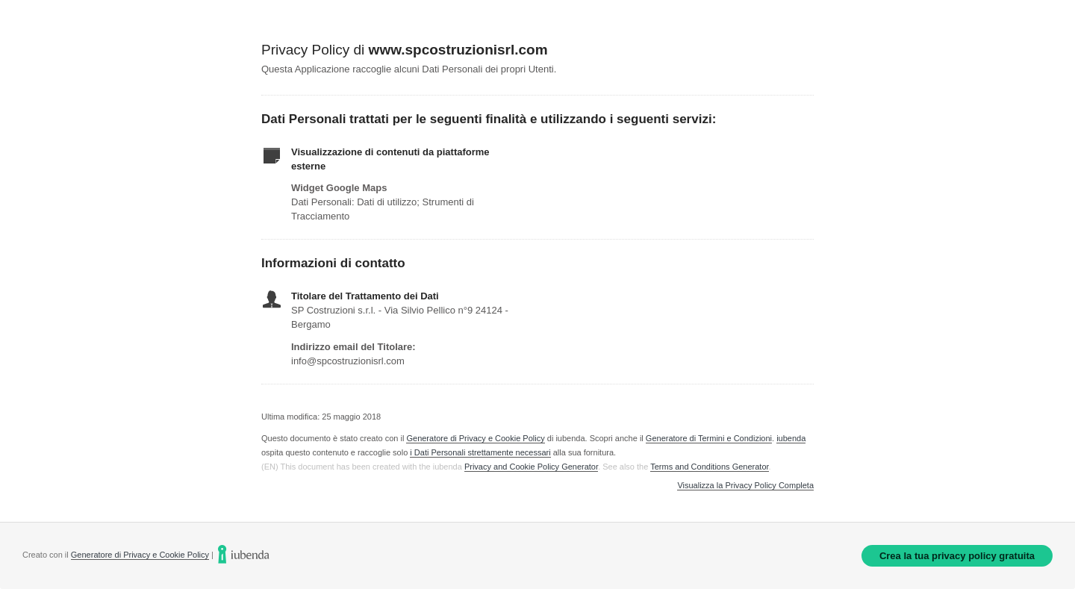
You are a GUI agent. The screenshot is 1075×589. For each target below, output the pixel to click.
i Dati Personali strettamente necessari (480, 452)
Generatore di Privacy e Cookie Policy (475, 438)
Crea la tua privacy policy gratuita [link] (957, 555)
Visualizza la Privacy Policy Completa (745, 486)
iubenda (791, 438)
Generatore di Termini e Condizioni (709, 438)
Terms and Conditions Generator (709, 466)
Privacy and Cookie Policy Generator (531, 466)
